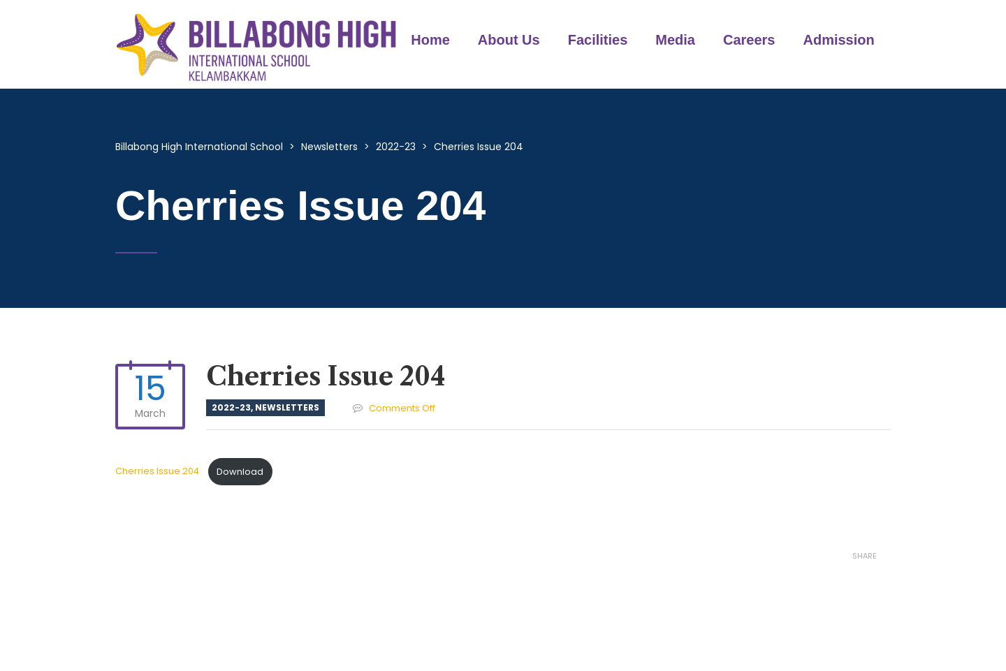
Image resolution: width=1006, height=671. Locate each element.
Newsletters (287, 407)
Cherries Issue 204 (158, 472)
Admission (839, 39)
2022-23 (231, 407)
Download (240, 472)
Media (675, 39)
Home (430, 39)
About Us (509, 39)
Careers (749, 39)
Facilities (598, 39)
